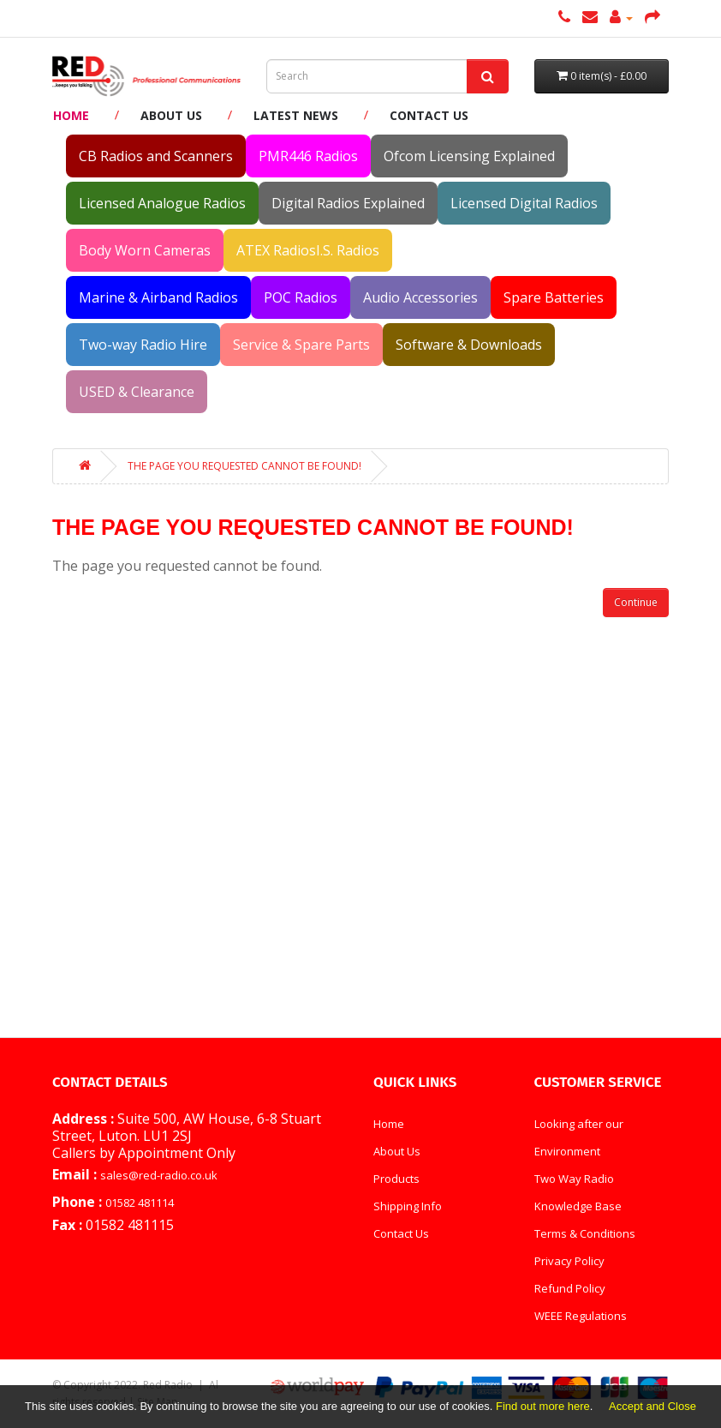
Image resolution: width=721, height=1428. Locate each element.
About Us (171, 115)
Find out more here (543, 1406)
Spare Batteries (554, 297)
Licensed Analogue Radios (162, 203)
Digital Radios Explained (348, 203)
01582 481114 (139, 1202)
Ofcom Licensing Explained (469, 156)
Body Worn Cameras (145, 250)
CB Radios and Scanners (156, 156)
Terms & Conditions (584, 1233)
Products (396, 1178)
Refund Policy (569, 1288)
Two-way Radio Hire (143, 344)
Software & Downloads (469, 344)
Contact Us (429, 115)
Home (71, 115)
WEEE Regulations (580, 1315)
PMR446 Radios (308, 156)
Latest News (295, 115)
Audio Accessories (420, 297)
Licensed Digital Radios (524, 203)
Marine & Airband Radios (158, 297)
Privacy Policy (569, 1261)
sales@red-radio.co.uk (158, 1175)
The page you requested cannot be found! (244, 466)
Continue (636, 602)
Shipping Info (407, 1206)
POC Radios (300, 297)
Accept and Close (652, 1406)
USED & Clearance (136, 391)
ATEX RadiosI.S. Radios (307, 250)
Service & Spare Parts (301, 344)
